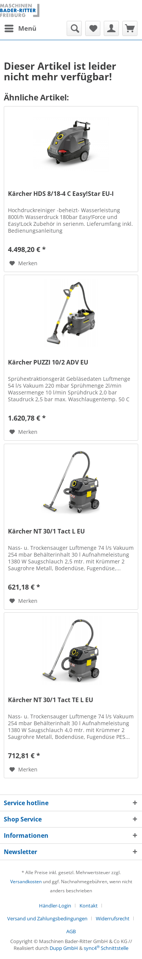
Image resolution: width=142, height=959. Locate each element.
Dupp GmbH (64, 948)
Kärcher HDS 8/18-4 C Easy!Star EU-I (61, 194)
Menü (20, 27)
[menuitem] (20, 28)
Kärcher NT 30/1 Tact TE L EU (50, 700)
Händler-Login (55, 905)
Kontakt (89, 905)
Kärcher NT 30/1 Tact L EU (46, 531)
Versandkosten (26, 881)
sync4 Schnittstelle (106, 948)
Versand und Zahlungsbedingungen (47, 918)
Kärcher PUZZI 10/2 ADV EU (48, 362)
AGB (71, 931)
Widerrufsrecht (113, 918)
